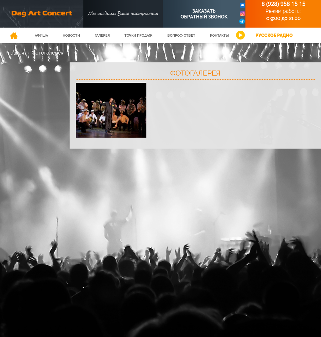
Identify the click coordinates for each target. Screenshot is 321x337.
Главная (15, 53)
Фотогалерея (47, 53)
